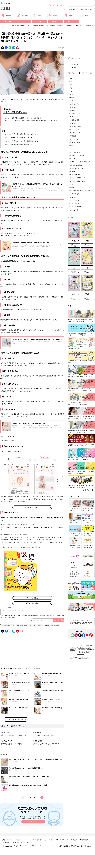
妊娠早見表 (6, 15)
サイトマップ (48, 840)
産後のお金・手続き (76, 126)
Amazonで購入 (32, 598)
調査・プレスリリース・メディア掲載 (66, 840)
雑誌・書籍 (8, 21)
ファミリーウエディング (77, 133)
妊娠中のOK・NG (75, 174)
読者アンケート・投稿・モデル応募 (80, 162)
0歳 (30, 625)
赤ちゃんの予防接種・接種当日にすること (18, 138)
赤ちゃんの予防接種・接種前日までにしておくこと (21, 134)
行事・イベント (74, 117)
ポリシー (25, 840)
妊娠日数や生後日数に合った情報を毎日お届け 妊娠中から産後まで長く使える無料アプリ (33, 817)
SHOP (52, 5)
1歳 (34, 625)
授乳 (71, 94)
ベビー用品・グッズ (76, 113)
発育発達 (72, 110)
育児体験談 (73, 136)
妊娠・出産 (72, 9)
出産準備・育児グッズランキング (79, 181)
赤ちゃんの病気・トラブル (23, 25)
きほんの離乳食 (74, 194)
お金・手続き (22, 15)
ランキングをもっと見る (15, 719)
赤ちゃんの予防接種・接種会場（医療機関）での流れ (22, 141)
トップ (2, 25)
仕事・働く (73, 123)
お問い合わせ (5, 842)
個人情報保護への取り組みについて (70, 846)
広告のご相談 (84, 840)
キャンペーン (55, 21)
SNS (40, 21)
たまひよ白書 (74, 210)
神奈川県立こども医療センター (20, 118)
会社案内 (88, 846)
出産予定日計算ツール (76, 168)
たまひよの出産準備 (76, 207)
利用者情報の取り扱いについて (21, 842)
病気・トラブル (74, 104)
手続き (72, 187)
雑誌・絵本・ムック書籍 (77, 155)
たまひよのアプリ (75, 200)
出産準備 (53, 15)
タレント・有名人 (75, 142)
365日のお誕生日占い (76, 165)
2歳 (71, 85)
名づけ (36, 15)
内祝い (59, 5)
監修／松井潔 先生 (6, 436)
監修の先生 (73, 197)
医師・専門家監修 (55, 625)
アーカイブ (46, 625)
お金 (71, 184)
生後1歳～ (73, 67)
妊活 (91, 9)
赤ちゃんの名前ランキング (77, 178)
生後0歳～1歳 (74, 64)
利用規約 (17, 840)
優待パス (84, 15)
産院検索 (72, 171)
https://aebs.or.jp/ (80, 653)
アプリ (23, 21)
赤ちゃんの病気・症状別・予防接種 (80, 190)
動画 (71, 145)
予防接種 (12, 99)
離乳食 (68, 15)
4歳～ (72, 91)
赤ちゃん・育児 (82, 9)
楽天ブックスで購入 (32, 603)
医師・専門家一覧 (37, 840)
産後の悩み (73, 107)
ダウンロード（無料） (32, 507)
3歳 (9, 527)
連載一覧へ (86, 490)
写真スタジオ (71, 21)
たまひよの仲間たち (76, 203)
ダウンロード (33, 821)
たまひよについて (75, 152)
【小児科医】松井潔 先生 (15, 112)
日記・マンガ (74, 139)
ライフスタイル (74, 129)
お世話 (72, 101)
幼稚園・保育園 (74, 120)
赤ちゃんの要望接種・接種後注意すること (18, 145)
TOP (65, 9)
